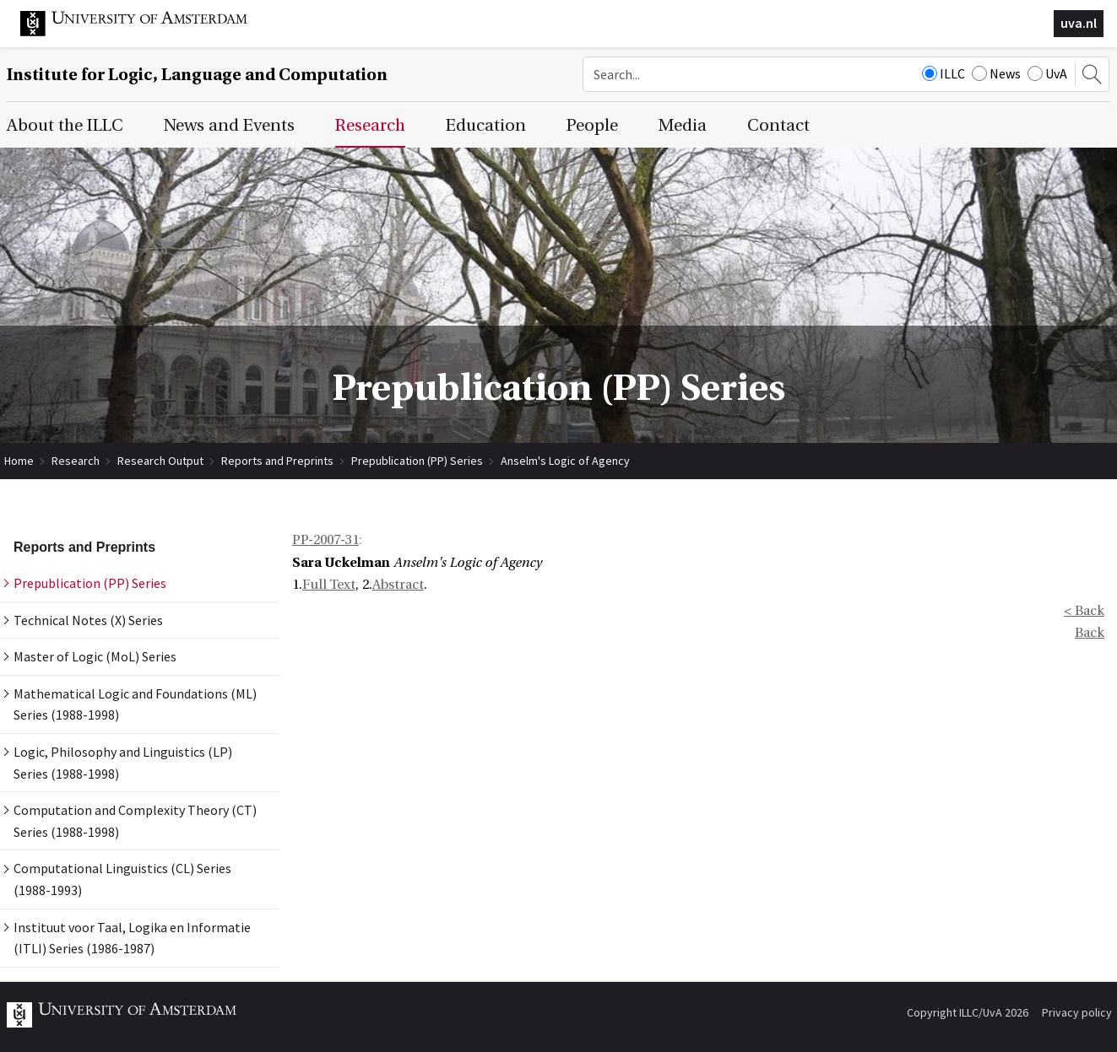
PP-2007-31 (325, 540)
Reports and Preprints (277, 460)
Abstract (398, 584)
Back (1089, 632)
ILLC (943, 73)
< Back (1084, 610)
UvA (1047, 73)
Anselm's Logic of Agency (565, 460)
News (996, 73)
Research (76, 460)
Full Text (328, 584)
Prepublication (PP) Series (417, 460)
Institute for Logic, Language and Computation (197, 74)
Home (19, 460)
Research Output (160, 460)
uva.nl (1078, 22)
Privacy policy (1077, 1012)
